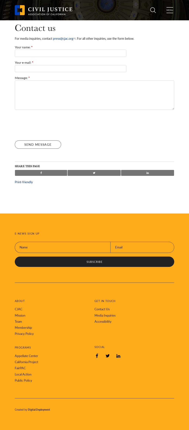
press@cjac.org (63, 38)
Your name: (23, 47)
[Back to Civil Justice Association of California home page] (43, 10)
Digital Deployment (39, 409)
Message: (22, 78)
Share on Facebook (41, 173)
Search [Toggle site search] (151, 10)
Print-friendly (24, 182)
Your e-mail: (24, 62)
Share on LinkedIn (147, 173)
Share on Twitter (94, 173)
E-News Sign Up (27, 233)
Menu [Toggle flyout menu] (169, 10)
